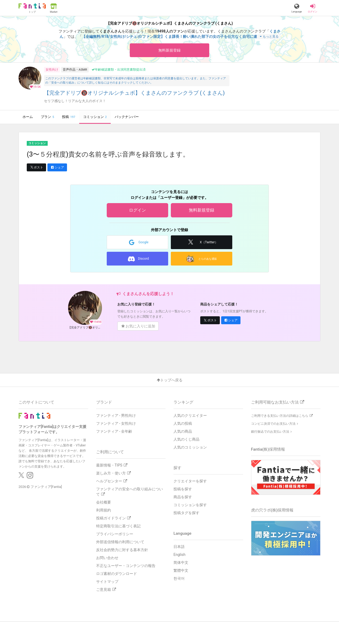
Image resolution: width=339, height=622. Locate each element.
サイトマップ (107, 582)
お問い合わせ (107, 558)
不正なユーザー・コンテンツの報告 (125, 566)
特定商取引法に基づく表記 (118, 527)
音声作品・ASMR (75, 70)
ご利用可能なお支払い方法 (277, 403)
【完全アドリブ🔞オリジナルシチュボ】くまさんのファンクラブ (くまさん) (134, 94)
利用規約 (103, 511)
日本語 (179, 547)
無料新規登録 (169, 50)
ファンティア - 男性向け (116, 416)
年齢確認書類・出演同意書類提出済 (119, 70)
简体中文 (180, 563)
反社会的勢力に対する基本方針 (122, 550)
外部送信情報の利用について (120, 543)
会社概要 (103, 503)
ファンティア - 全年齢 (114, 432)
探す (177, 468)
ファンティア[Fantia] (46, 488)
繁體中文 (180, 571)
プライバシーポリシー (114, 535)
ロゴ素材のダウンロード (116, 574)
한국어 (179, 579)
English (179, 555)
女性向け (52, 70)
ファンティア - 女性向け (116, 424)
